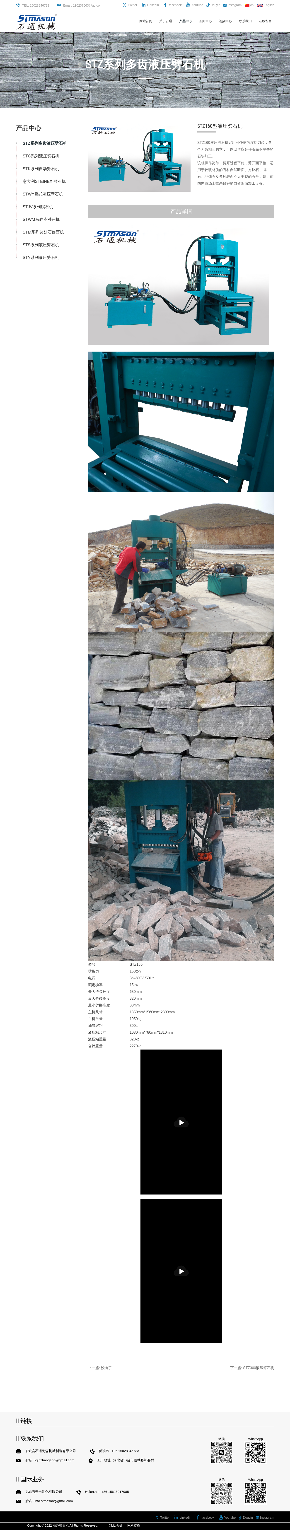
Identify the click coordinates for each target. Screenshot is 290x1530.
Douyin (213, 5)
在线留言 (265, 21)
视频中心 (225, 21)
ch (249, 5)
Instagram (232, 5)
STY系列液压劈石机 (41, 257)
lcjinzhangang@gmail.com (54, 1460)
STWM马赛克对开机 (41, 219)
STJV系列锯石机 (38, 207)
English (265, 5)
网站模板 (133, 1525)
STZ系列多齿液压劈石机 (45, 143)
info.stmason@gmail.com (54, 1501)
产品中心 (185, 21)
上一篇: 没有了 (100, 1368)
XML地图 (115, 1525)
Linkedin (153, 5)
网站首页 (145, 21)
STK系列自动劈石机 (41, 169)
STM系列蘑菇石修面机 (43, 232)
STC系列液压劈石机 (41, 156)
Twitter (132, 5)
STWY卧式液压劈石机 (43, 194)
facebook (175, 5)
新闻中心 (205, 21)
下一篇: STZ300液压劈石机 (252, 1368)
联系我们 (245, 21)
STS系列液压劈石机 (41, 245)
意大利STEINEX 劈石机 (44, 181)
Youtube (197, 5)
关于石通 (165, 21)
